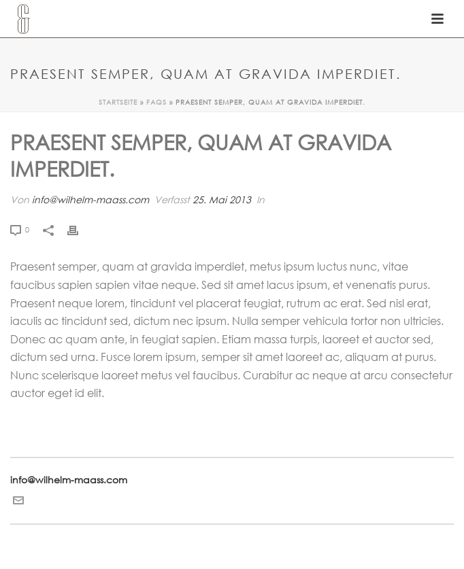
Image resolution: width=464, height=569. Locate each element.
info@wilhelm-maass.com (90, 199)
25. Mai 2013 (222, 199)
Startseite (118, 102)
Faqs (156, 102)
